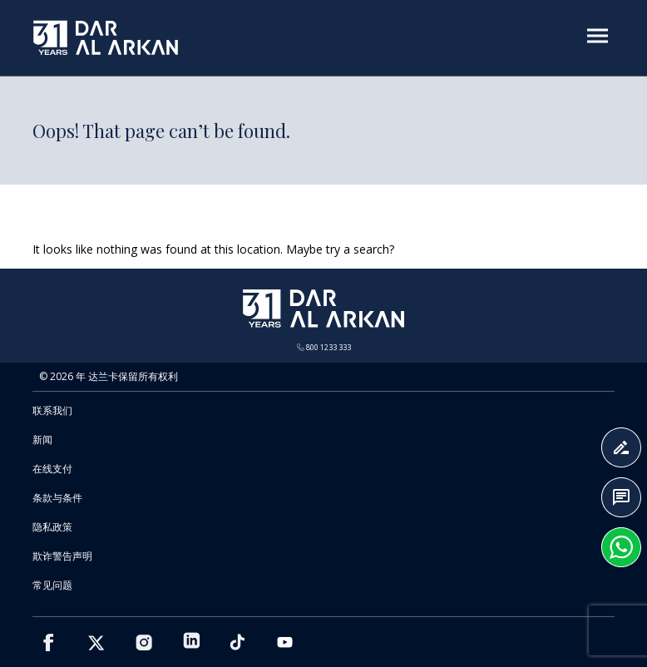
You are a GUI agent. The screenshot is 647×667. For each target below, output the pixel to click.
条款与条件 (57, 498)
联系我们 (52, 410)
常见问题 (52, 585)
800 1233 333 (324, 347)
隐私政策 (52, 527)
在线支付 (52, 469)
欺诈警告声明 (62, 556)
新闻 (42, 439)
